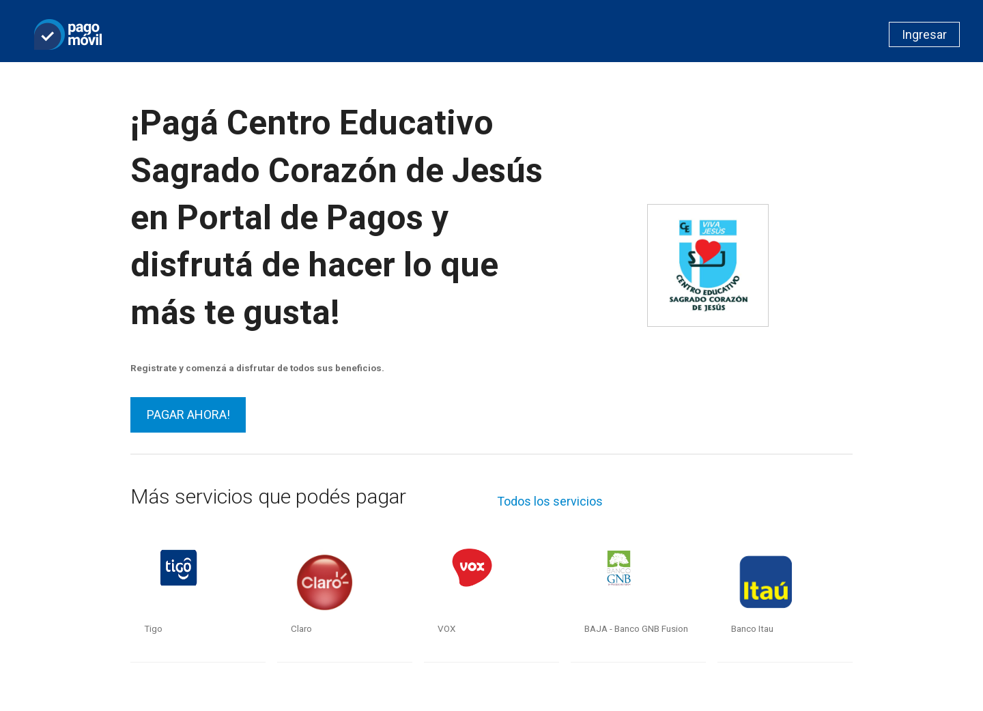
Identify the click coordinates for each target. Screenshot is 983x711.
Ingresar (924, 34)
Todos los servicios (550, 501)
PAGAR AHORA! (188, 414)
